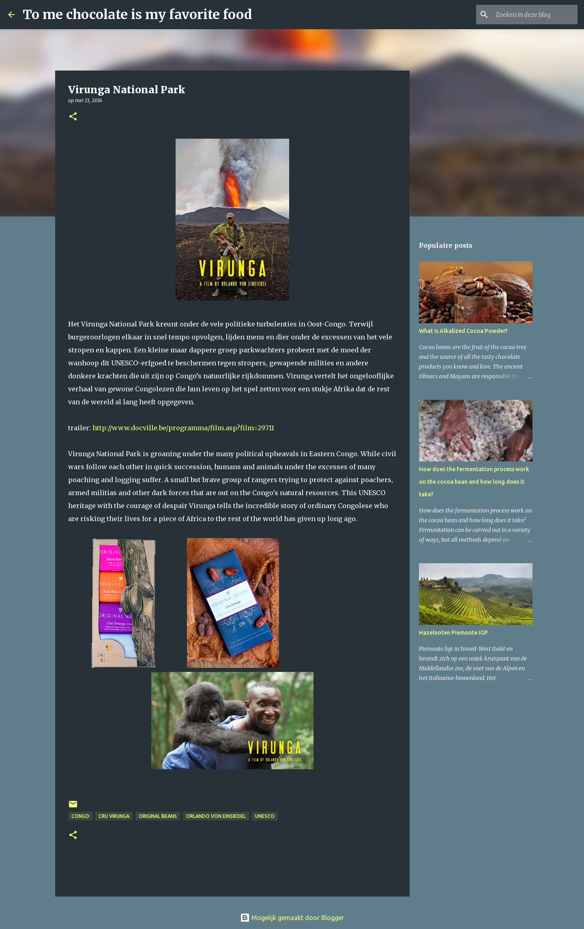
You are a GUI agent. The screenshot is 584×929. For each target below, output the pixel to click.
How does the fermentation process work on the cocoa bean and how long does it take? (474, 482)
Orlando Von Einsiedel (216, 816)
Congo (80, 816)
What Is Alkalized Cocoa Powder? (463, 331)
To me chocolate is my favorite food (137, 14)
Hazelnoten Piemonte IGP (453, 632)
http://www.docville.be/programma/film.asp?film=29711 (183, 428)
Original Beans (158, 816)
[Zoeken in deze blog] (535, 14)
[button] (73, 117)
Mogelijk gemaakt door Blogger (292, 917)
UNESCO (265, 816)
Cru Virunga (114, 816)
